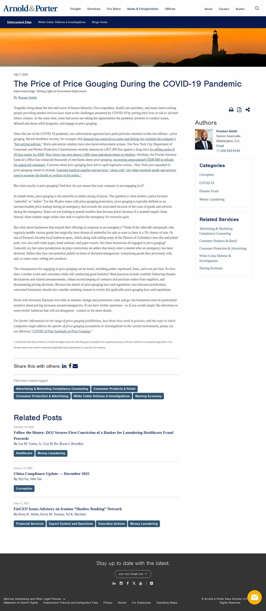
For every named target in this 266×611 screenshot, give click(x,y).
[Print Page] (231, 109)
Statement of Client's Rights (21, 603)
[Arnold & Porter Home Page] (30, 8)
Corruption (207, 174)
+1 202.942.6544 (228, 151)
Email (220, 146)
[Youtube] (141, 583)
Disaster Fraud (209, 191)
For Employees (141, 603)
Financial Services (30, 524)
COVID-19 (207, 183)
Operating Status (166, 603)
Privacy (107, 603)
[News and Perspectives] (149, 583)
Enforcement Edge (19, 22)
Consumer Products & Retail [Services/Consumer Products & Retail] (218, 241)
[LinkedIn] (64, 366)
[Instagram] (121, 583)
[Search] (257, 8)
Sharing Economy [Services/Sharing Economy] (211, 268)
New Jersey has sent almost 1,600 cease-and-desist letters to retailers (90, 154)
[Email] (75, 366)
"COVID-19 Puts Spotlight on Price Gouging (60, 331)
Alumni (122, 603)
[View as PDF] (239, 109)
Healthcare (24, 453)
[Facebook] (69, 366)
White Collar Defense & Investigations (61, 22)
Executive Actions (111, 524)
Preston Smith (27, 97)
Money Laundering (212, 199)
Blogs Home (99, 22)
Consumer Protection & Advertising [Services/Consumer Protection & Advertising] (223, 248)
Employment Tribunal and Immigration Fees (70, 603)
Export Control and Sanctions (71, 524)
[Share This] (248, 109)
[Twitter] (134, 583)
